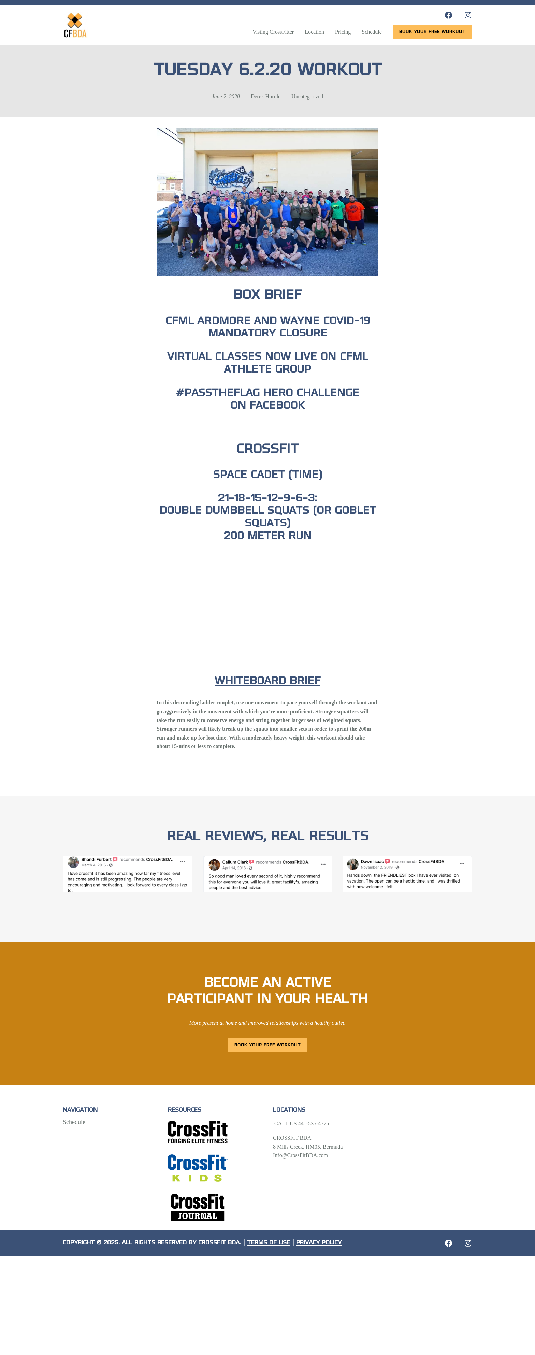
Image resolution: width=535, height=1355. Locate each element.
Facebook (277, 405)
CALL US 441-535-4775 (301, 1123)
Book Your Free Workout (267, 1045)
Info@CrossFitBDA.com (300, 1155)
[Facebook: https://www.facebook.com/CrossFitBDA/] (448, 15)
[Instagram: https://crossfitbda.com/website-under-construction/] (468, 1243)
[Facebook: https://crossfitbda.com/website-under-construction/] (448, 1243)
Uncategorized (307, 96)
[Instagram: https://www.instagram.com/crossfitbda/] (468, 15)
